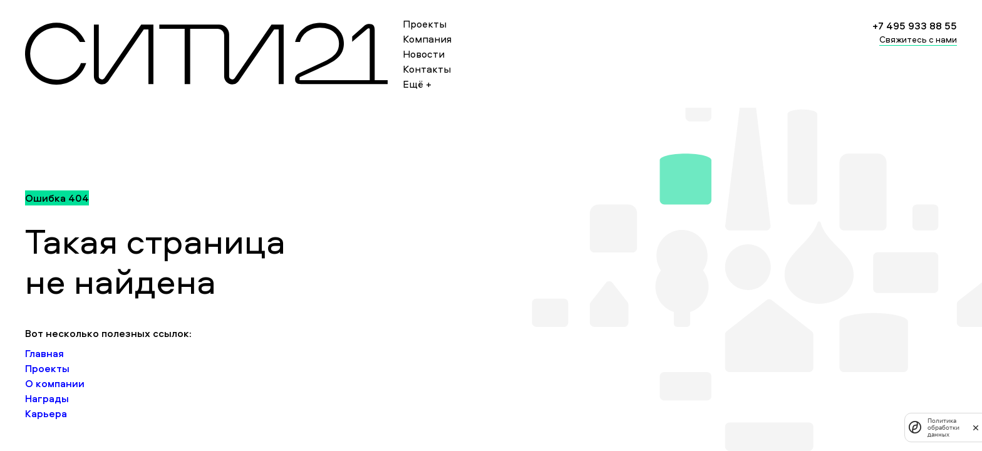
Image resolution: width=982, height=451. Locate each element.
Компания (427, 39)
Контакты (427, 69)
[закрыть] (975, 427)
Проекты (425, 24)
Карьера (46, 413)
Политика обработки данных (943, 427)
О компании (55, 383)
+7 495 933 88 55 (914, 26)
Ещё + (417, 84)
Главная (44, 353)
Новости (424, 54)
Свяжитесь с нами (918, 39)
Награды (47, 398)
